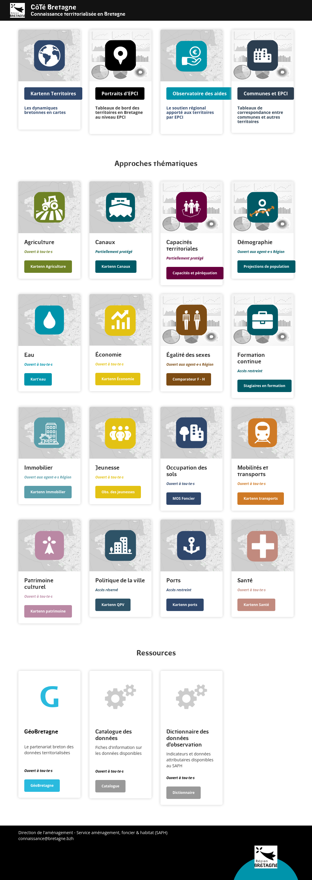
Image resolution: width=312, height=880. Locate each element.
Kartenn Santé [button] (256, 604)
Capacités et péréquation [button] (195, 272)
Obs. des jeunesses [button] (118, 491)
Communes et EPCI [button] (266, 93)
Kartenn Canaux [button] (116, 266)
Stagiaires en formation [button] (264, 385)
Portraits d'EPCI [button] (120, 93)
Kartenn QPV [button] (113, 604)
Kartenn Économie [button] (118, 378)
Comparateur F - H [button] (189, 379)
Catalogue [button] (110, 786)
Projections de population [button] (266, 266)
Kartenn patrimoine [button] (48, 611)
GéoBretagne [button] (42, 785)
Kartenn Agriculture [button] (48, 266)
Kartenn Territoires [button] (53, 93)
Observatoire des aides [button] (200, 93)
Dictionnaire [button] (183, 792)
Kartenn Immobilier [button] (47, 491)
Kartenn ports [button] (185, 604)
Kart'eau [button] (38, 379)
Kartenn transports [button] (261, 498)
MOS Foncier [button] (184, 498)
